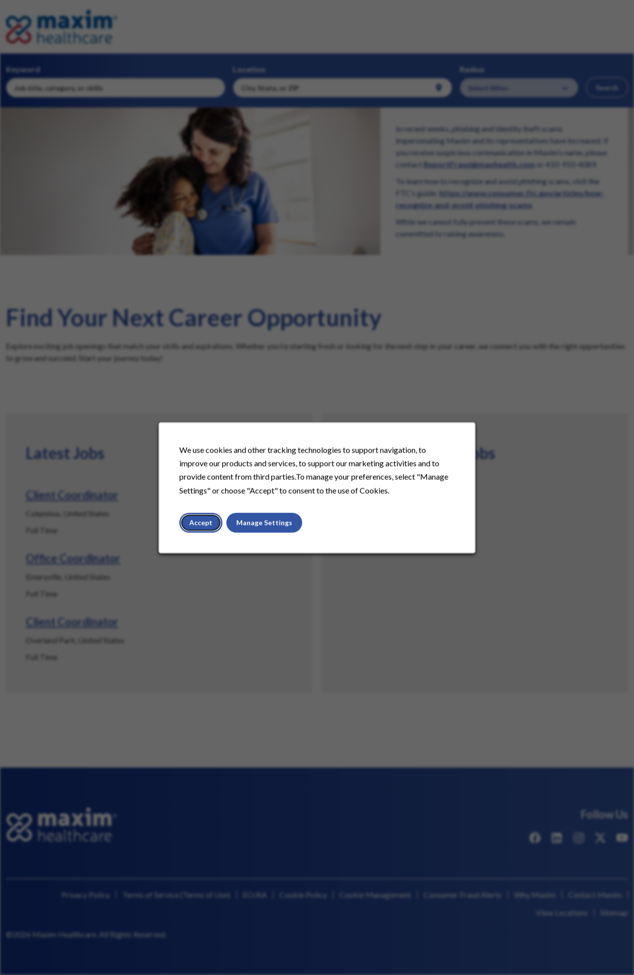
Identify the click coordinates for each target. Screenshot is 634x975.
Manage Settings (265, 523)
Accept (202, 523)
